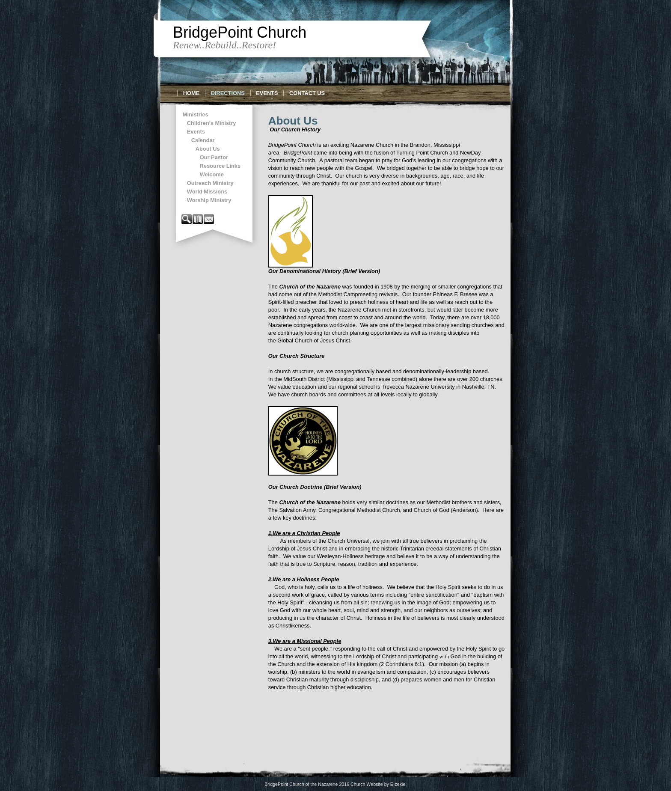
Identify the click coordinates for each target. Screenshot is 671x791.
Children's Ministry (211, 123)
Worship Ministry (209, 200)
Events (267, 93)
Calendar (203, 140)
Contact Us (307, 93)
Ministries (195, 114)
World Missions (207, 191)
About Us (208, 149)
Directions (228, 93)
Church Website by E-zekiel (378, 784)
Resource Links (220, 166)
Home (191, 93)
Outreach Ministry (210, 183)
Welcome (212, 174)
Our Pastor (214, 157)
